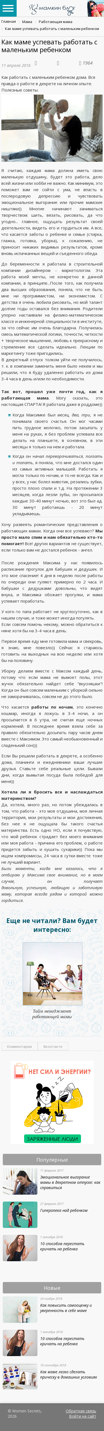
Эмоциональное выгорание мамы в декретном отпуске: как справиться (70, 1182)
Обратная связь (81, 1411)
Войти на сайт (82, 1416)
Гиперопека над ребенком (64, 1210)
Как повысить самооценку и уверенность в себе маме (66, 1308)
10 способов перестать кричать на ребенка (62, 1246)
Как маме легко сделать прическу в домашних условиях (68, 1374)
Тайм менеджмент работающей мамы (52, 1013)
